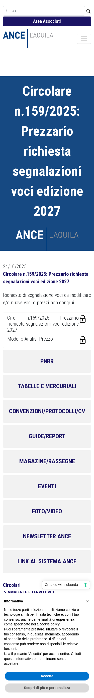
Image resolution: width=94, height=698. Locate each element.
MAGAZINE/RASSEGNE (47, 461)
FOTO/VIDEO (47, 511)
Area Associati (47, 21)
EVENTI (47, 486)
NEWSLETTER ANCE (47, 536)
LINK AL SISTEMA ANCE (47, 561)
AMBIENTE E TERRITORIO (31, 592)
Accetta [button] (47, 676)
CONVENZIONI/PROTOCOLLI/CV (47, 411)
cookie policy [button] (49, 624)
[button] (87, 601)
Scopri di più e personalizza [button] (47, 688)
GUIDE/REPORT (47, 436)
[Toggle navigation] (84, 39)
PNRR (47, 361)
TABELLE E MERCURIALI (47, 386)
